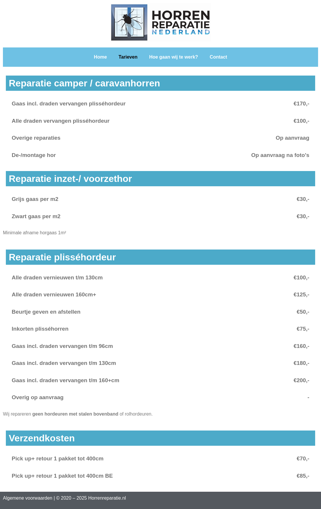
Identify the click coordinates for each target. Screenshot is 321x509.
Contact (218, 56)
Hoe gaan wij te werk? (173, 56)
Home (100, 56)
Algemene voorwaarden (27, 498)
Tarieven (128, 56)
